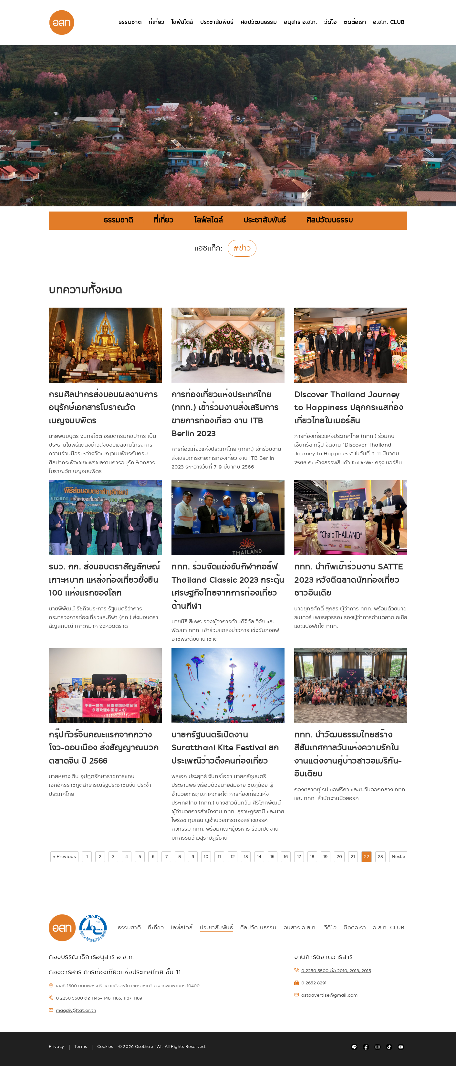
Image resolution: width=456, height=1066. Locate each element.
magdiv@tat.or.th (72, 1010)
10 (206, 856)
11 (219, 856)
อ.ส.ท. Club (389, 22)
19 (325, 856)
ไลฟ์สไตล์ (181, 22)
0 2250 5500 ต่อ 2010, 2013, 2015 (332, 970)
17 (299, 856)
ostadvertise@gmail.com (326, 995)
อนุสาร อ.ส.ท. (300, 22)
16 (286, 856)
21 (353, 856)
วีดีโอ (330, 22)
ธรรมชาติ (129, 22)
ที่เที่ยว (156, 22)
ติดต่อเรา (355, 22)
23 (380, 856)
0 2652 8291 (310, 982)
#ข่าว (242, 248)
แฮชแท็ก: (208, 249)
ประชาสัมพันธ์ (216, 22)
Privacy (56, 1046)
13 (246, 856)
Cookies (105, 1046)
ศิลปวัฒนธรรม (258, 22)
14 (259, 856)
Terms (80, 1046)
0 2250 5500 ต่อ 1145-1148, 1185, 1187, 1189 (95, 998)
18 (312, 856)
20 (339, 856)
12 (233, 856)
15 (272, 856)
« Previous (64, 856)
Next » (398, 856)
